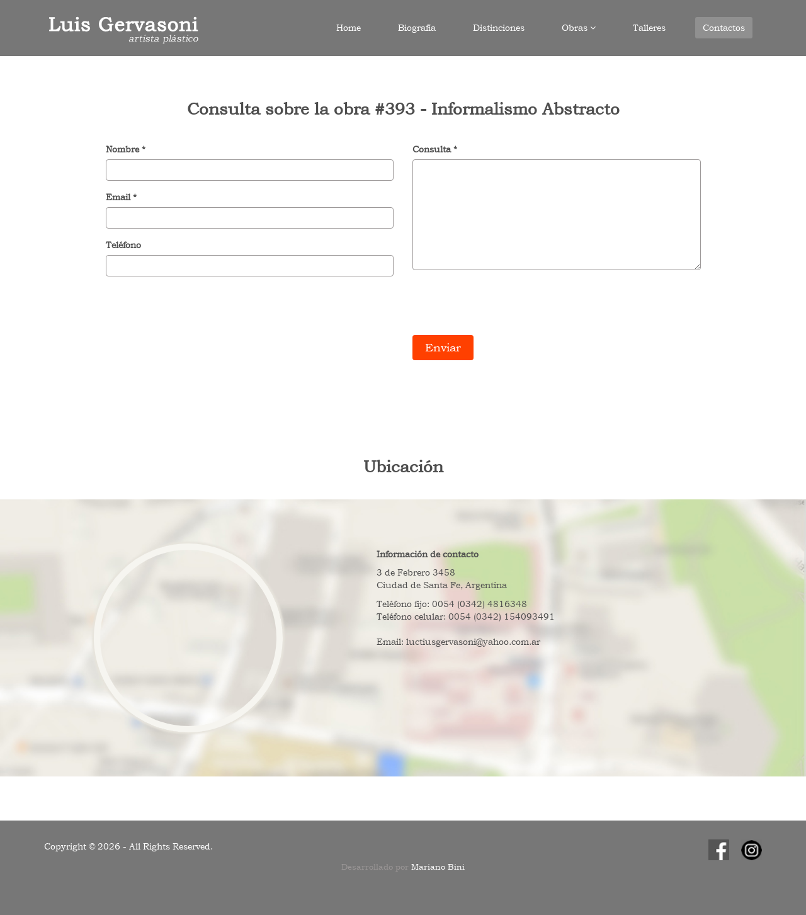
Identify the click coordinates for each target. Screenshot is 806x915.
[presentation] (508, 304)
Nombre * (125, 149)
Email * (121, 197)
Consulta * (434, 149)
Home (348, 28)
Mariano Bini (438, 867)
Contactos (724, 28)
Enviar (443, 347)
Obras (579, 28)
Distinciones (499, 28)
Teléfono (123, 245)
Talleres (649, 28)
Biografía (417, 28)
